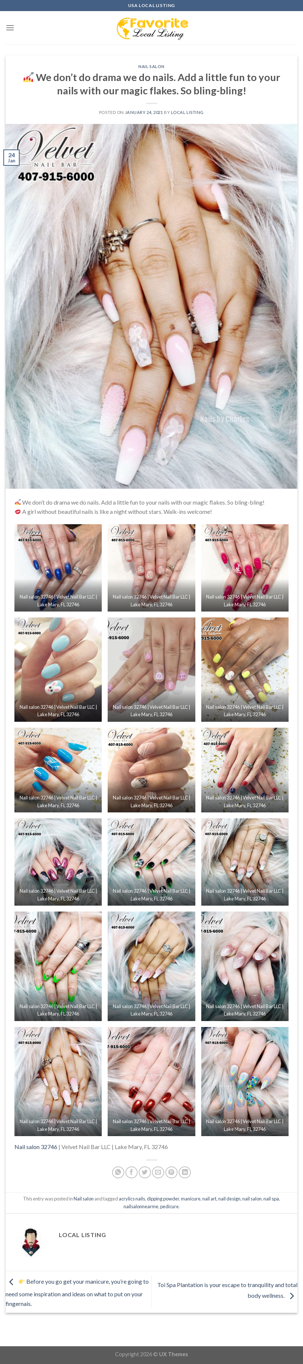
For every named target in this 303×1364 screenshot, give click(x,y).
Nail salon (151, 66)
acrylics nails (132, 1199)
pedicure (169, 1206)
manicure (191, 1199)
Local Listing (187, 112)
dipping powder (163, 1199)
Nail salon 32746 (35, 1146)
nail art (209, 1199)
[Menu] (10, 27)
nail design (229, 1199)
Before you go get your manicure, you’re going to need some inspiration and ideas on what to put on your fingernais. (77, 1292)
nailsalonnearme (141, 1206)
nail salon (252, 1199)
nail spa (271, 1199)
